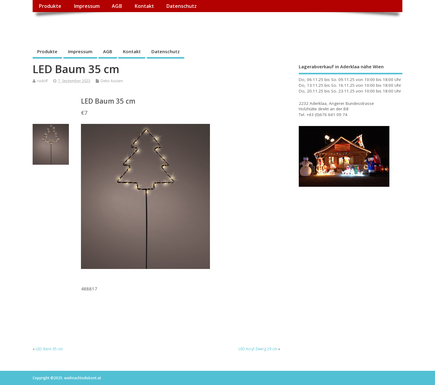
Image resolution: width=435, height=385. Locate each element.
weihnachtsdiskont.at (86, 25)
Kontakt (144, 6)
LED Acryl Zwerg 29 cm (258, 348)
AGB (117, 6)
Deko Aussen (112, 80)
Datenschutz (181, 6)
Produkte (50, 6)
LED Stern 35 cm (49, 348)
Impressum (87, 6)
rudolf (42, 80)
